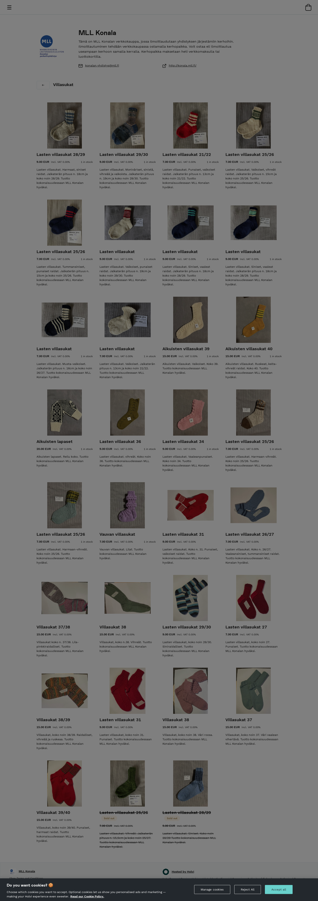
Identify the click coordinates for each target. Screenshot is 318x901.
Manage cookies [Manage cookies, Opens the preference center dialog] (212, 892)
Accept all (278, 892)
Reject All (247, 892)
